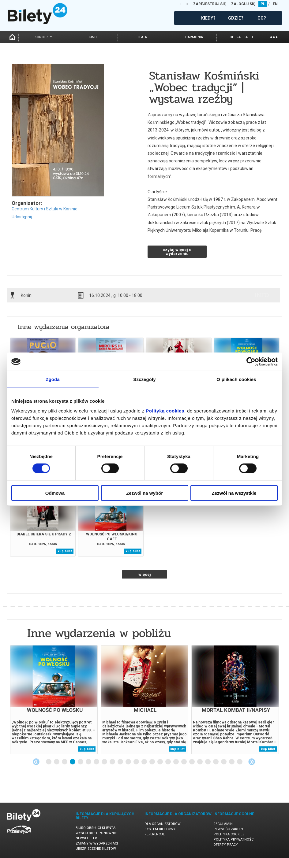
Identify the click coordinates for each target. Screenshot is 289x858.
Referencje (154, 834)
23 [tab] (224, 762)
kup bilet (65, 551)
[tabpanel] (54, 699)
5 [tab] (81, 762)
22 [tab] (216, 762)
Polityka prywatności (233, 839)
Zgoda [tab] (53, 379)
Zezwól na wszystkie (234, 492)
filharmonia (192, 37)
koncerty (43, 37)
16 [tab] (168, 762)
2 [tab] (57, 762)
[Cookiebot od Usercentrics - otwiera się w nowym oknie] (251, 361)
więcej (144, 574)
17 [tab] (176, 762)
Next (251, 761)
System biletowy (159, 829)
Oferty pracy (225, 845)
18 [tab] (184, 762)
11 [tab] (129, 762)
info (261, 295)
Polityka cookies (229, 834)
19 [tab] (192, 762)
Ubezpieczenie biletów (96, 849)
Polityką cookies (165, 410)
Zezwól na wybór (144, 492)
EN (275, 4)
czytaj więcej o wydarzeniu (177, 251)
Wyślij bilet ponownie (96, 833)
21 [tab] (208, 762)
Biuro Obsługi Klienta (95, 828)
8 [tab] (105, 762)
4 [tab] (73, 762)
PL (263, 4)
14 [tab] (152, 762)
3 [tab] (65, 762)
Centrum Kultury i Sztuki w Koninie (44, 208)
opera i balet (241, 37)
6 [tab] (89, 762)
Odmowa (55, 492)
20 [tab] (200, 762)
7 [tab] (97, 762)
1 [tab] (49, 762)
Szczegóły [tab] (144, 379)
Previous (36, 761)
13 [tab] (144, 762)
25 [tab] (240, 762)
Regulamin (223, 824)
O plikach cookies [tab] (236, 379)
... (274, 36)
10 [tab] (121, 762)
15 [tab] (160, 762)
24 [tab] (232, 762)
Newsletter (86, 838)
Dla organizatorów (162, 824)
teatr (142, 37)
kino (93, 37)
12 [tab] (136, 762)
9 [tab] (113, 762)
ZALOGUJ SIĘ (243, 4)
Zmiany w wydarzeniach (97, 843)
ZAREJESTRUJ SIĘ (209, 4)
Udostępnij (22, 216)
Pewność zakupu (229, 829)
